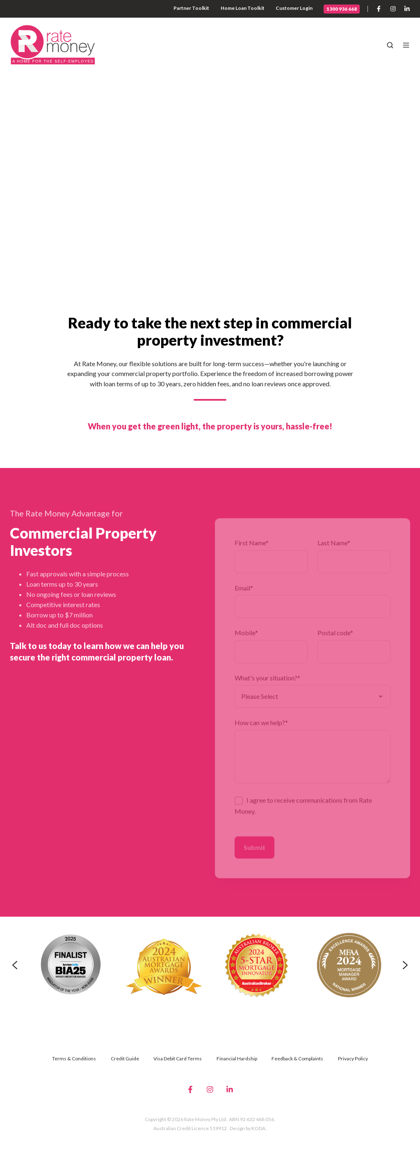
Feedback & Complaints (297, 1058)
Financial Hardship (237, 1058)
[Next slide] (405, 965)
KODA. (259, 1128)
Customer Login (294, 8)
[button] (390, 45)
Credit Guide (125, 1058)
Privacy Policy (353, 1058)
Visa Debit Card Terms (177, 1058)
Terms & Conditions (74, 1058)
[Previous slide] (15, 965)
